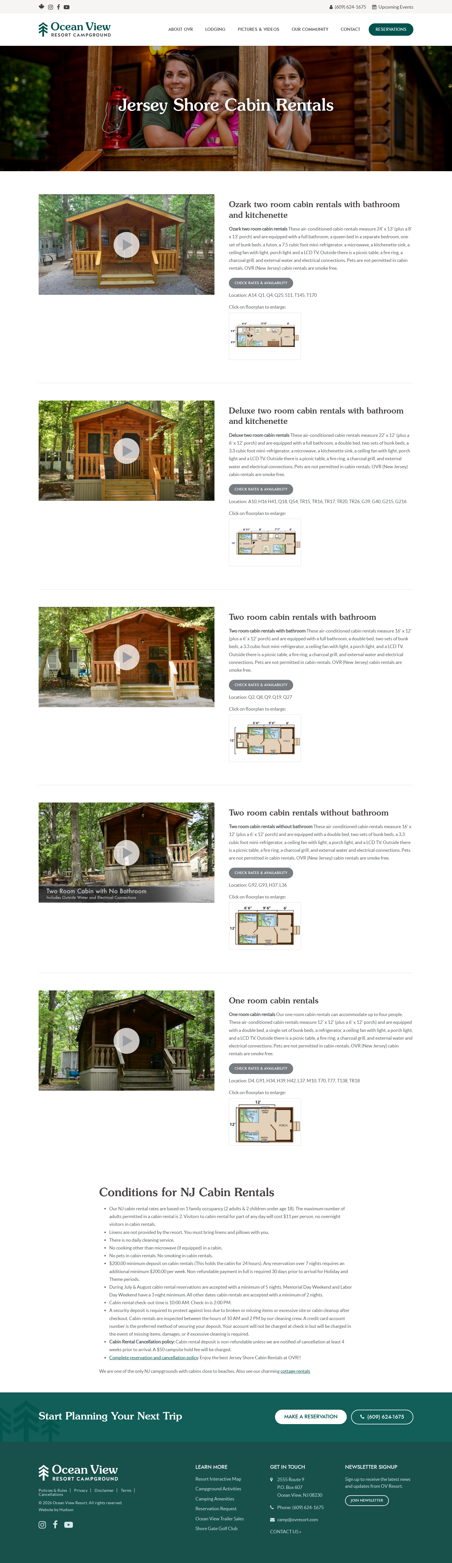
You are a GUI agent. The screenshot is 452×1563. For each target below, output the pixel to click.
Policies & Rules (53, 1490)
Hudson (66, 1509)
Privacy (81, 1490)
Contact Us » (285, 1531)
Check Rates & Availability (261, 283)
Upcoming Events (392, 7)
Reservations (391, 29)
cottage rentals (295, 1371)
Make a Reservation (311, 1416)
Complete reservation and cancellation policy (153, 1357)
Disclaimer (104, 1490)
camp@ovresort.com (297, 1519)
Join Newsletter (367, 1500)
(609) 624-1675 (347, 7)
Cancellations (51, 1494)
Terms (126, 1490)
